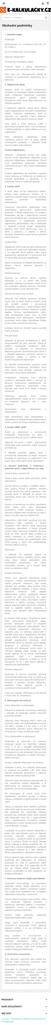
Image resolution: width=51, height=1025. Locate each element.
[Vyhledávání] (25, 17)
